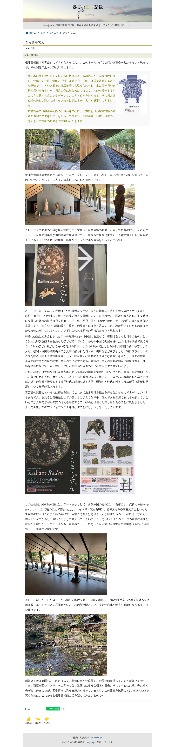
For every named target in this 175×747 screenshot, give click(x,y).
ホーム (30, 32)
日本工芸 (53, 32)
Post (27, 709)
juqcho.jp (91, 742)
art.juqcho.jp (96, 737)
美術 (43, 32)
